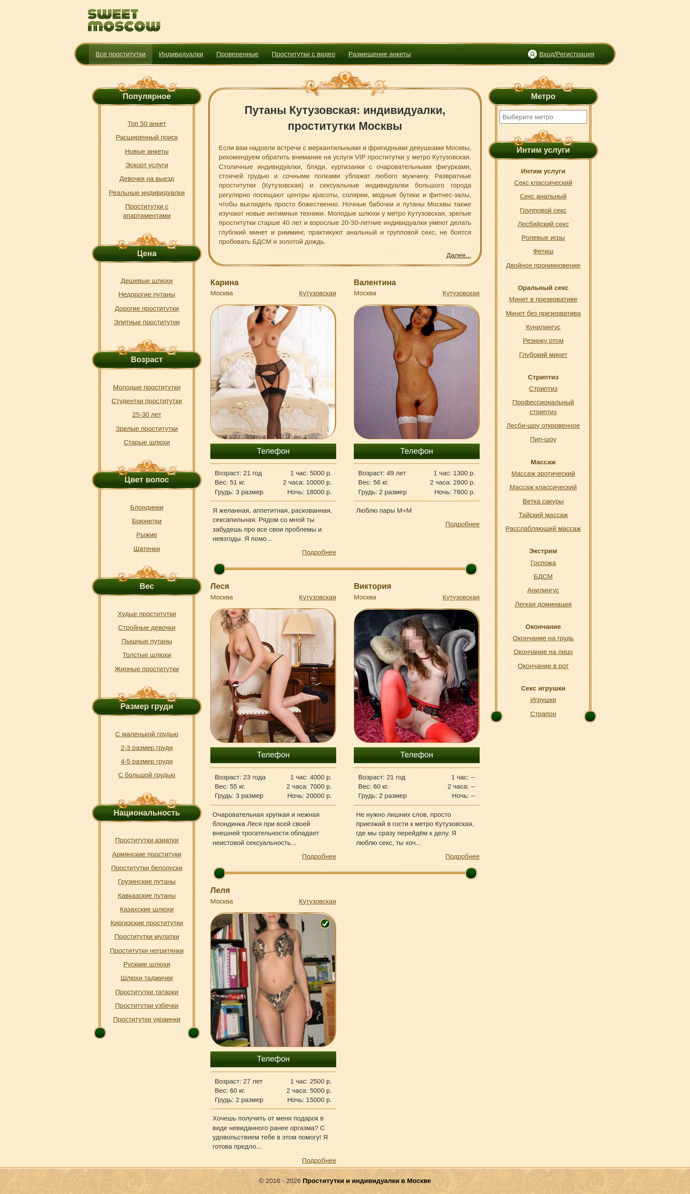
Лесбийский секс (543, 224)
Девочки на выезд (146, 178)
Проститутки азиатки (147, 840)
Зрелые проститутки (147, 428)
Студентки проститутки (146, 400)
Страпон (543, 713)
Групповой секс (543, 210)
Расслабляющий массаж (543, 528)
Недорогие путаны (146, 294)
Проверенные (238, 54)
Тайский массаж (543, 514)
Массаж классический (543, 487)
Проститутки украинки (146, 1019)
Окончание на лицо (543, 651)
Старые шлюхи (147, 442)
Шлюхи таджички (147, 977)
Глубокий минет (543, 354)
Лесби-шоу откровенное (543, 425)
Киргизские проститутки (146, 922)
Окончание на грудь (543, 638)
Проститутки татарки (147, 992)
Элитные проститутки (147, 322)
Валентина (375, 282)
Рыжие (147, 534)
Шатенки (147, 548)
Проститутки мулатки (146, 936)
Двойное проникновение (543, 265)
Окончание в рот (543, 665)
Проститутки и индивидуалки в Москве (367, 1180)
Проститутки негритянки (147, 950)
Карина (224, 282)
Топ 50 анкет (147, 123)
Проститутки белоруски (146, 867)
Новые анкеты (147, 151)
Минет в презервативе (543, 299)
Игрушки (543, 699)
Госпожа (543, 562)
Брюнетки (146, 521)
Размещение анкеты (380, 54)
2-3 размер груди (146, 747)
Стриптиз (543, 388)
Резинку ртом (543, 340)
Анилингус (543, 590)
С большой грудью (147, 775)
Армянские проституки (146, 854)
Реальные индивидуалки (146, 192)
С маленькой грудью (146, 734)
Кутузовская (317, 293)
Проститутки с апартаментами (147, 210)
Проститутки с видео (303, 54)
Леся (219, 586)
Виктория (372, 586)
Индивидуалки (181, 54)
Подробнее (319, 552)
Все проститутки (120, 54)
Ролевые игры (543, 237)
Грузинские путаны (147, 881)
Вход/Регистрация (567, 54)
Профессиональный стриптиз (543, 406)
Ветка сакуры (543, 501)
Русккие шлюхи (146, 964)
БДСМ (543, 576)
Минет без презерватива (543, 313)
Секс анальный (543, 196)
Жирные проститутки (147, 668)
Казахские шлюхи (146, 909)
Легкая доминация (543, 604)
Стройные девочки (147, 627)
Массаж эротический (543, 473)
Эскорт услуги (146, 165)
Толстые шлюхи (146, 654)
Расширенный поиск (147, 137)
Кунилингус (543, 327)
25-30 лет (146, 414)
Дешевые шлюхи (147, 280)
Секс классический (543, 182)
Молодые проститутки (147, 387)
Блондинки (147, 507)
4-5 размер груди (146, 761)
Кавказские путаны (147, 895)
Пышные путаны (146, 641)
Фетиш (543, 251)
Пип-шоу (543, 439)
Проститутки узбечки (147, 1005)
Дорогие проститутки (147, 308)
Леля (220, 890)
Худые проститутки (146, 613)
